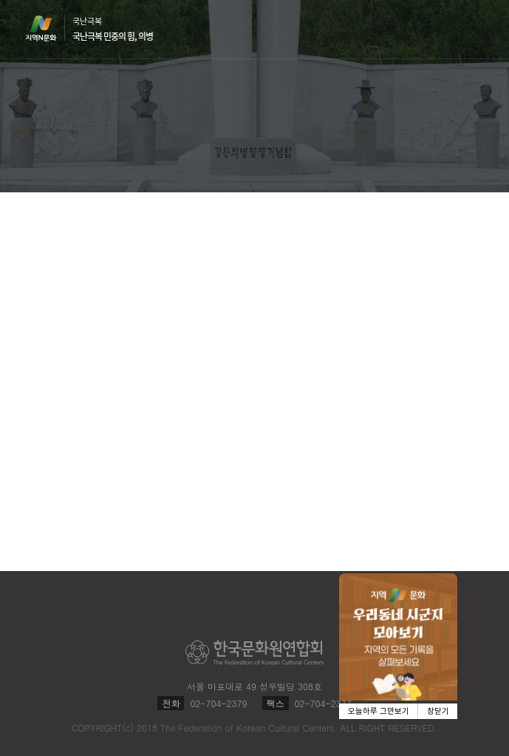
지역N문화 (48, 28)
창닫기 (438, 711)
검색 (447, 29)
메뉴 (475, 28)
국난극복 (112, 29)
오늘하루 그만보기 (378, 711)
